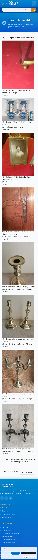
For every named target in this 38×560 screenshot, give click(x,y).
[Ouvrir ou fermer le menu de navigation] (34, 4)
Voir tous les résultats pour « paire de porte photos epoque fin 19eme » (18, 460)
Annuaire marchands (7, 514)
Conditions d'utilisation (8, 539)
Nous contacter (6, 530)
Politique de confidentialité (9, 533)
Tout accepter (15, 553)
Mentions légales (6, 536)
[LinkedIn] (6, 498)
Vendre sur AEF (6, 517)
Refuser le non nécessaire (28, 553)
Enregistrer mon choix (29, 557)
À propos (4, 527)
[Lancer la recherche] (33, 10)
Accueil (3, 508)
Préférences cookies (7, 542)
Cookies (4, 549)
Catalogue (27, 472)
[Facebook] (2, 498)
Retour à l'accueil (11, 471)
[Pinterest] (11, 498)
